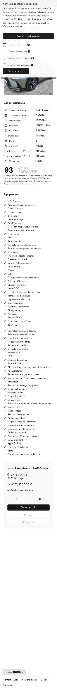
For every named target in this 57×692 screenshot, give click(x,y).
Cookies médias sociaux (20, 65)
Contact (7, 680)
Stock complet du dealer (20, 490)
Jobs (16, 680)
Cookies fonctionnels (19, 51)
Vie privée (7, 685)
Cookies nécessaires (19, 45)
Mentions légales (29, 680)
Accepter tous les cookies (28, 36)
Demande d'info (28, 507)
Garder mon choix (16, 71)
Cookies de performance (21, 58)
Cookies (18, 19)
